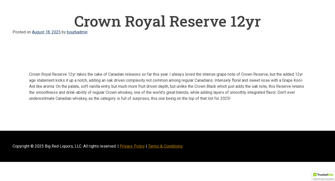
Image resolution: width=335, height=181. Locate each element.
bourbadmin (77, 32)
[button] (323, 176)
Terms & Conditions (165, 146)
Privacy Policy (132, 146)
